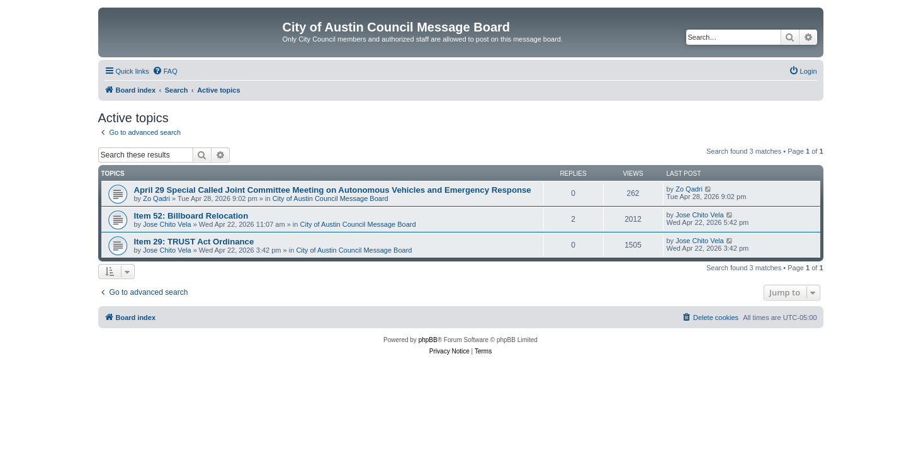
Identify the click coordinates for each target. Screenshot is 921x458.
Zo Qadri (156, 198)
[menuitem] (165, 71)
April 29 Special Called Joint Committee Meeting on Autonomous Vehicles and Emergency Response (332, 190)
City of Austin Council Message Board (330, 198)
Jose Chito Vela (167, 224)
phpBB (428, 339)
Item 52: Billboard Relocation (191, 215)
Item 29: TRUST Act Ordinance (194, 241)
